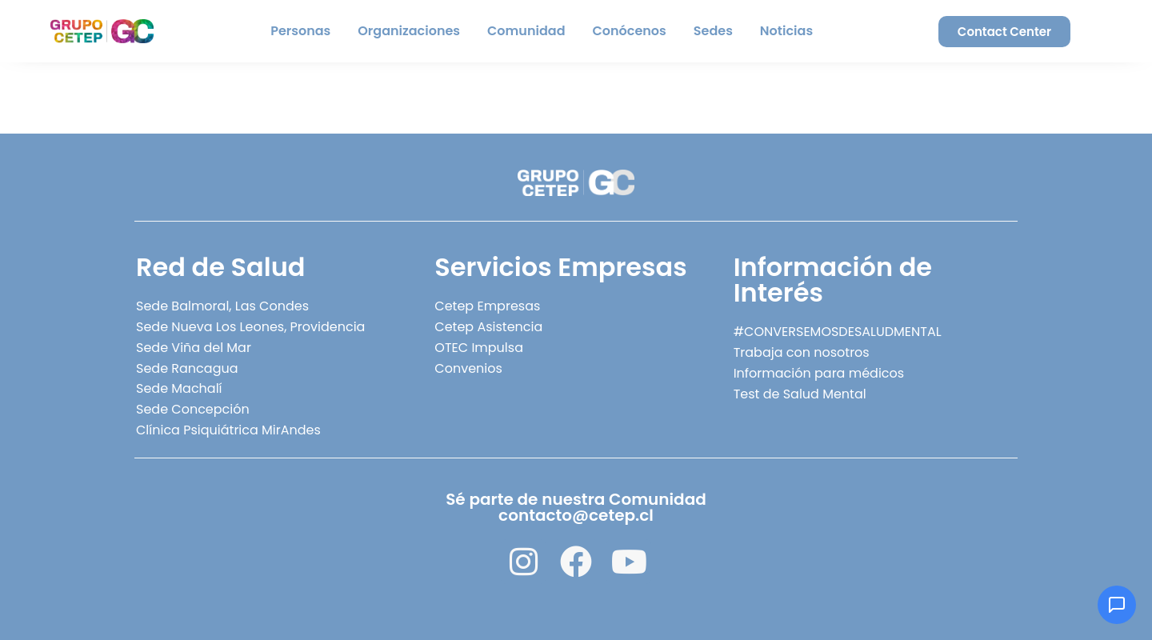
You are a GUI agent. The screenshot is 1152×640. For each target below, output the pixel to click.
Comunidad (526, 31)
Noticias (786, 31)
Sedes (713, 31)
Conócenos (629, 31)
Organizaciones (409, 31)
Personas (300, 31)
